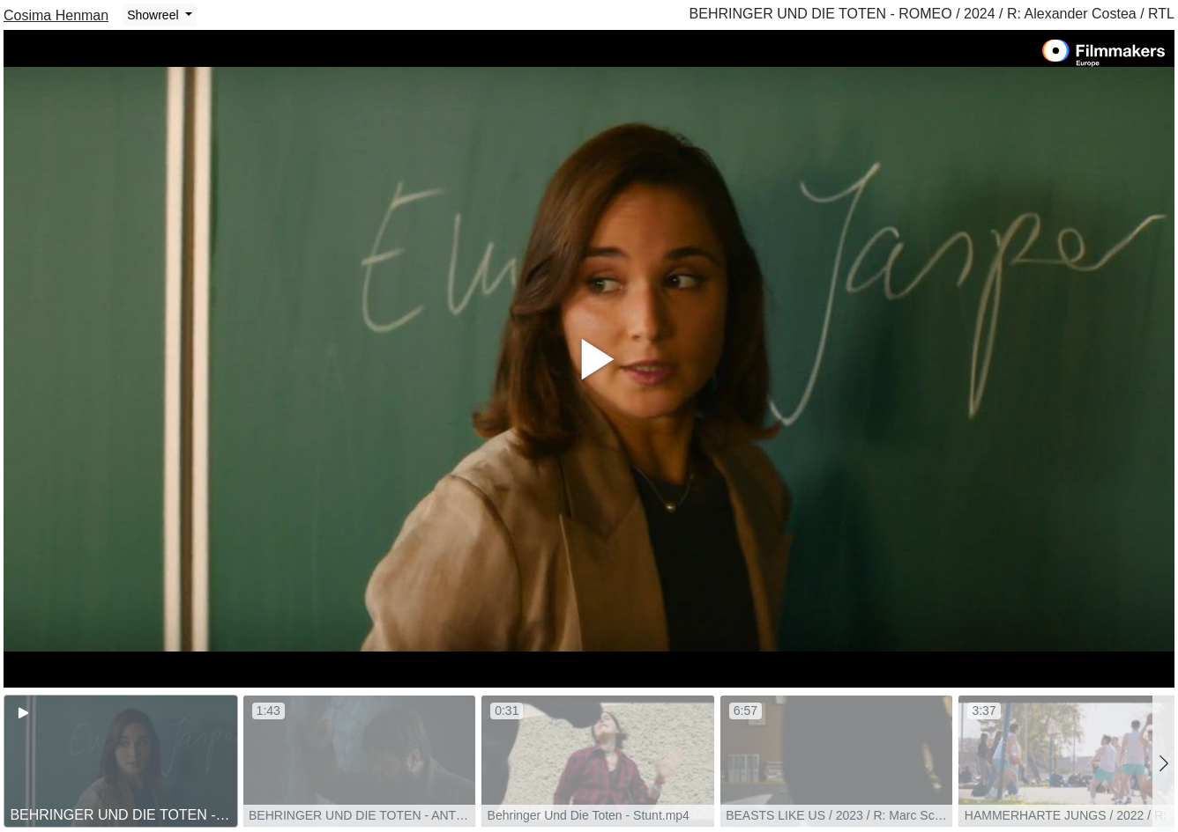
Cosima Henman (56, 15)
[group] (121, 761)
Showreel (154, 15)
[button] (1163, 763)
